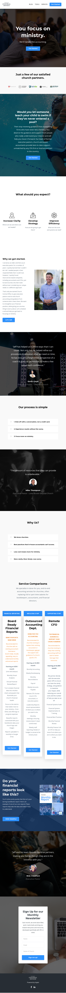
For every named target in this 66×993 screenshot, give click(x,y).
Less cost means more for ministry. (27, 552)
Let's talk (8, 320)
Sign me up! (33, 957)
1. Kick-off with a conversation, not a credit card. (32, 422)
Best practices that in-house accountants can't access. (34, 544)
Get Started (55, 4)
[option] (33, 364)
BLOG (31, 4)
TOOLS (37, 4)
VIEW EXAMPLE (10, 819)
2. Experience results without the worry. (28, 429)
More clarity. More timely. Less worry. (27, 559)
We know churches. (21, 537)
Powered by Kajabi (33, 983)
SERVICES (44, 4)
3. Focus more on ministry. (23, 436)
